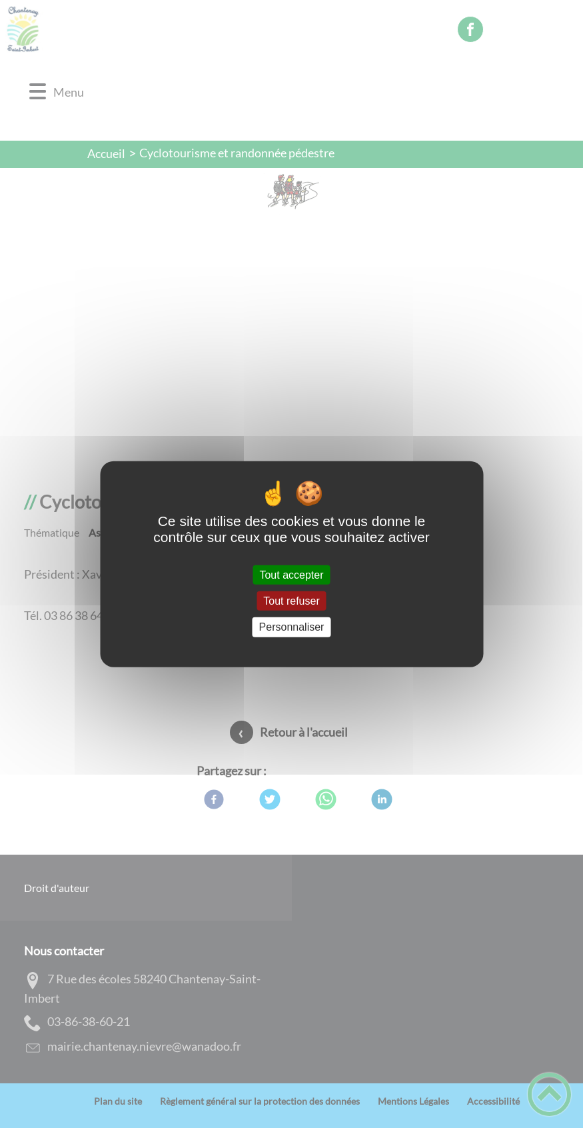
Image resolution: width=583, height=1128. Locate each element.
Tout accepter (291, 575)
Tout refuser (291, 601)
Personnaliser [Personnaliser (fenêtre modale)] (291, 627)
